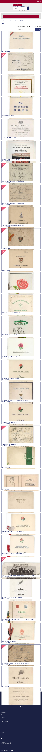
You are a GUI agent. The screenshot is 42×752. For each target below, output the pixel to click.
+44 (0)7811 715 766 (7, 742)
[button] (39, 1)
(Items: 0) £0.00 (24, 10)
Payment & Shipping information (6, 718)
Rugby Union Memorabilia (10, 20)
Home (2, 714)
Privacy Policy (3, 722)
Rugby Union (3, 20)
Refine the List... (7, 16)
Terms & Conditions (4, 721)
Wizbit (12, 750)
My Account (18, 10)
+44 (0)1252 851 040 (6, 740)
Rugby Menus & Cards (19, 20)
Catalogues (3, 717)
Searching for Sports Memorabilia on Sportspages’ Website (11, 720)
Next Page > (38, 29)
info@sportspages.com (7, 743)
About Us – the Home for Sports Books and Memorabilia (10, 716)
